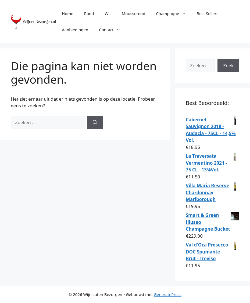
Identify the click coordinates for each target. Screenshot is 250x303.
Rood (89, 13)
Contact (112, 30)
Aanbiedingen (75, 29)
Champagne (173, 13)
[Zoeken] (95, 122)
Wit (108, 13)
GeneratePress (167, 294)
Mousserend (133, 13)
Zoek (228, 65)
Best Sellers (207, 13)
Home (67, 13)
